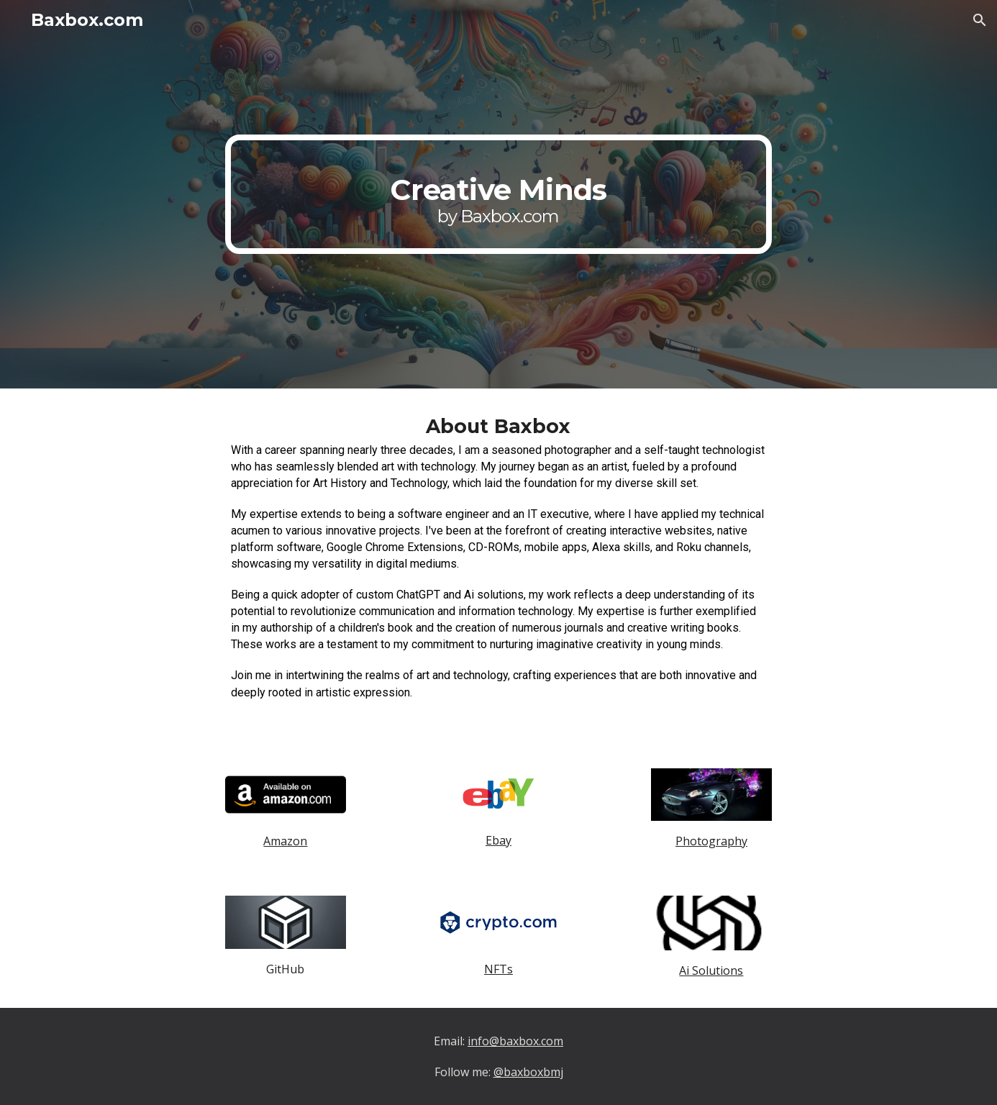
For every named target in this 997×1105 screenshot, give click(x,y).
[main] (498, 194)
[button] (979, 20)
